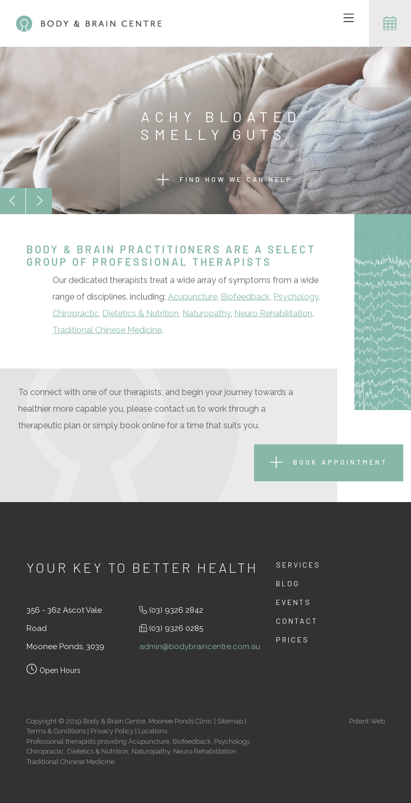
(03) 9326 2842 (176, 610)
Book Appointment (329, 462)
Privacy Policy (112, 731)
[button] (13, 201)
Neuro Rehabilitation (273, 314)
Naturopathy (206, 314)
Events (293, 602)
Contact (297, 620)
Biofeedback (245, 297)
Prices (292, 639)
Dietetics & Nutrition (140, 314)
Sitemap (230, 721)
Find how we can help (224, 179)
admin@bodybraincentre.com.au (199, 646)
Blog (288, 583)
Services (298, 564)
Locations (152, 731)
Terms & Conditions (56, 731)
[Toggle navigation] (348, 18)
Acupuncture (192, 297)
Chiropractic (75, 314)
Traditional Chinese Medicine (107, 331)
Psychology (296, 297)
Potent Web (367, 721)
